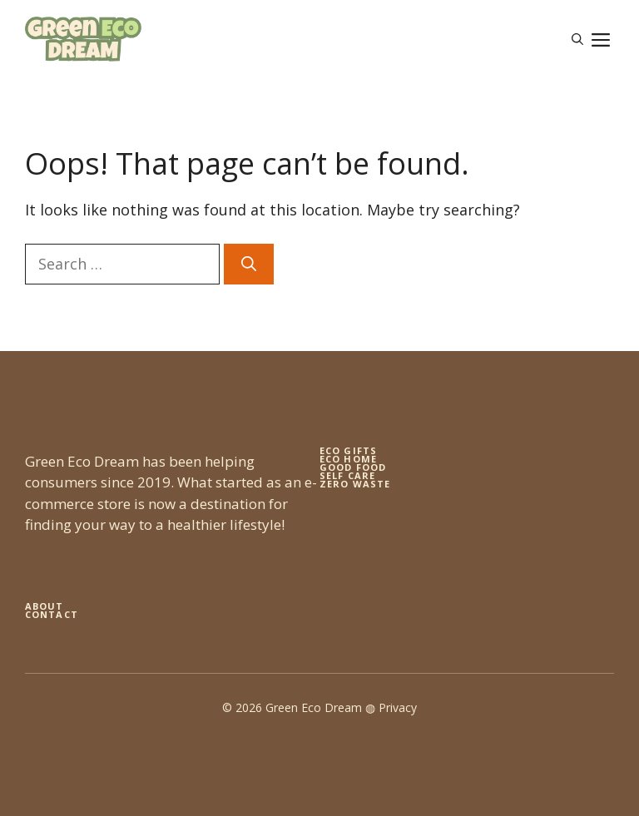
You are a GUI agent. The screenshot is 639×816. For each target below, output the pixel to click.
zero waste (355, 483)
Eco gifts (348, 450)
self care (347, 475)
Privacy (398, 707)
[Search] (249, 264)
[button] (577, 39)
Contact (51, 614)
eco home (348, 459)
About (44, 606)
